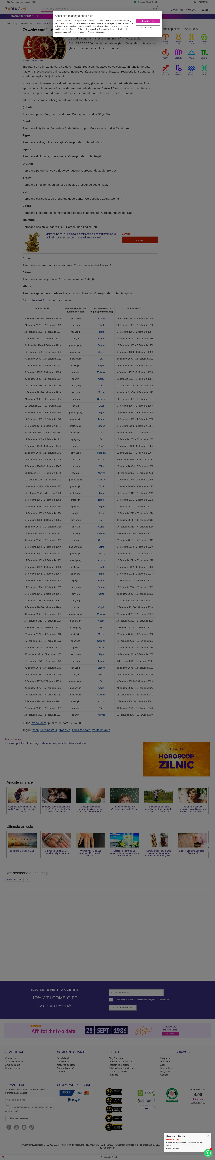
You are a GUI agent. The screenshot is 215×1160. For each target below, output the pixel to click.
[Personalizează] (148, 27)
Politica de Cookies (96, 32)
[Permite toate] (148, 21)
